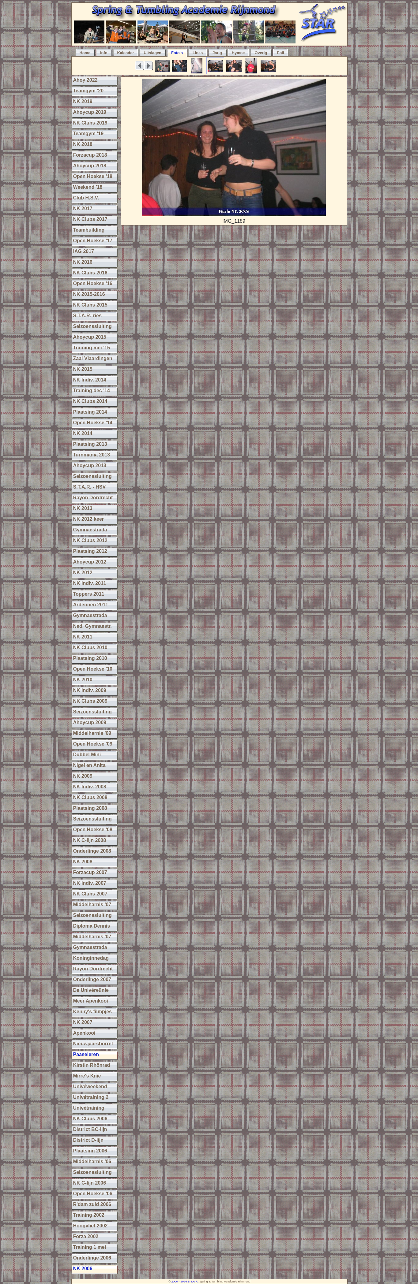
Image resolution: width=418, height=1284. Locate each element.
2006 (174, 1281)
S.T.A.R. (193, 1281)
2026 (183, 1281)
